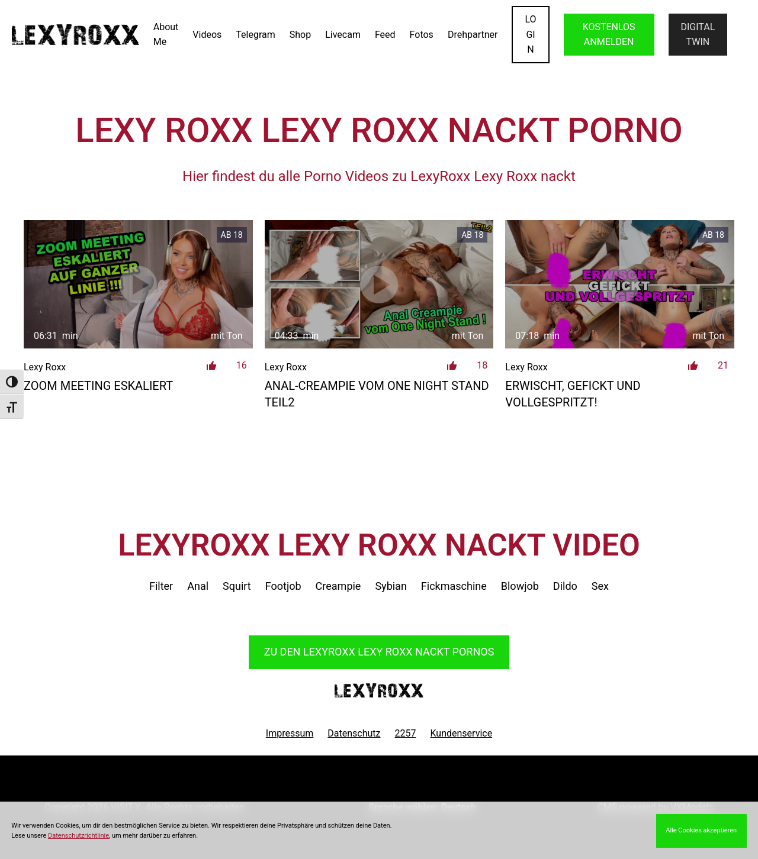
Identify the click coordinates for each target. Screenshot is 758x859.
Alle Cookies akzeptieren (701, 830)
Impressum (290, 733)
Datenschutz (353, 733)
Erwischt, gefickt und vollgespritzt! (572, 394)
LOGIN (530, 34)
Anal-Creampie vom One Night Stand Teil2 (377, 394)
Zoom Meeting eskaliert (98, 386)
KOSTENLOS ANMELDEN (609, 34)
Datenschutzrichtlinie (78, 835)
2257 (405, 733)
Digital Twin (697, 34)
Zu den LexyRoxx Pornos (379, 651)
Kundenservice (462, 733)
